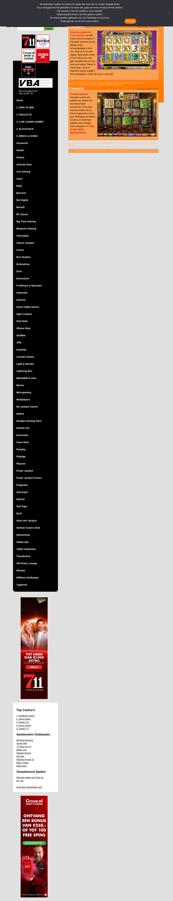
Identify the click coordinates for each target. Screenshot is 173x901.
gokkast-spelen (90, 84)
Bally (19, 186)
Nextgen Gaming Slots (29, 421)
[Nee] (168, 13)
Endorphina (23, 264)
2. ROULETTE (24, 114)
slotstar (115, 147)
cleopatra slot (100, 143)
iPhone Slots (23, 328)
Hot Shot (20, 756)
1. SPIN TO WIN (25, 107)
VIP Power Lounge (26, 563)
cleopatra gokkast (87, 143)
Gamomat (21, 292)
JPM (18, 342)
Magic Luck (21, 750)
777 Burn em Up (23, 746)
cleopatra (99, 82)
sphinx (142, 82)
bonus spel (91, 82)
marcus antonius (142, 143)
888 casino (77, 82)
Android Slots (24, 164)
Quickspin (22, 492)
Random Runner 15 (25, 759)
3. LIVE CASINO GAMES (29, 121)
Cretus (20, 250)
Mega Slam (21, 766)
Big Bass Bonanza (24, 740)
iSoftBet (21, 335)
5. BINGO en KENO (27, 136)
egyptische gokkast (111, 82)
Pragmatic (22, 485)
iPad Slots (22, 321)
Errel (19, 271)
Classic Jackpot (25, 242)
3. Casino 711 (22, 722)
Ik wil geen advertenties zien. (29, 787)
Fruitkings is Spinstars (29, 285)
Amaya (20, 157)
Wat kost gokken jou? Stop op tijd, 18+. (29, 779)
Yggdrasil (21, 584)
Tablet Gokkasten (26, 549)
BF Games (22, 214)
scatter (136, 82)
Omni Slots (22, 442)
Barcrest (21, 193)
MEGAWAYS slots (26, 378)
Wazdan (20, 570)
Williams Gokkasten (27, 577)
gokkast (81, 84)
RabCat (20, 499)
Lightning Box (24, 371)
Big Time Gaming (26, 221)
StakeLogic (22, 542)
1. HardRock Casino (25, 716)
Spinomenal (23, 535)
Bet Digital (22, 200)
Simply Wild (21, 743)
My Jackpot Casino (27, 406)
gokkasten (101, 84)
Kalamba (21, 349)
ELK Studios (23, 257)
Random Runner (23, 753)
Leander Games (25, 356)
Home (19, 100)
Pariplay (21, 449)
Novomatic (22, 435)
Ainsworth (22, 143)
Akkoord (130, 21)
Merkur (20, 385)
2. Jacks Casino (23, 719)
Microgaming (23, 392)
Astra (19, 178)
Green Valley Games (27, 307)
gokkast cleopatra (126, 82)
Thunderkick (23, 556)
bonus (84, 82)
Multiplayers (23, 399)
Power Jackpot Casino (29, 478)
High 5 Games (24, 314)
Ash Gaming (23, 171)
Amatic (20, 150)
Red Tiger (21, 506)
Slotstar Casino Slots (28, 527)
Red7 (19, 513)
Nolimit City (23, 428)
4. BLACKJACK (25, 129)
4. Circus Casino (23, 725)
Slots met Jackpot (26, 520)
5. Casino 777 (22, 729)
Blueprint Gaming (26, 228)
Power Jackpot (24, 470)
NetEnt (20, 413)
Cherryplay (22, 235)
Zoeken (48, 28)
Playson (21, 463)
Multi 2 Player (22, 763)
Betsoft (20, 207)
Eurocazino (22, 278)
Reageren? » (117, 84)
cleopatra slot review (113, 143)
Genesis (21, 299)
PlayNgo (21, 456)
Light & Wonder (25, 364)
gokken (108, 84)
